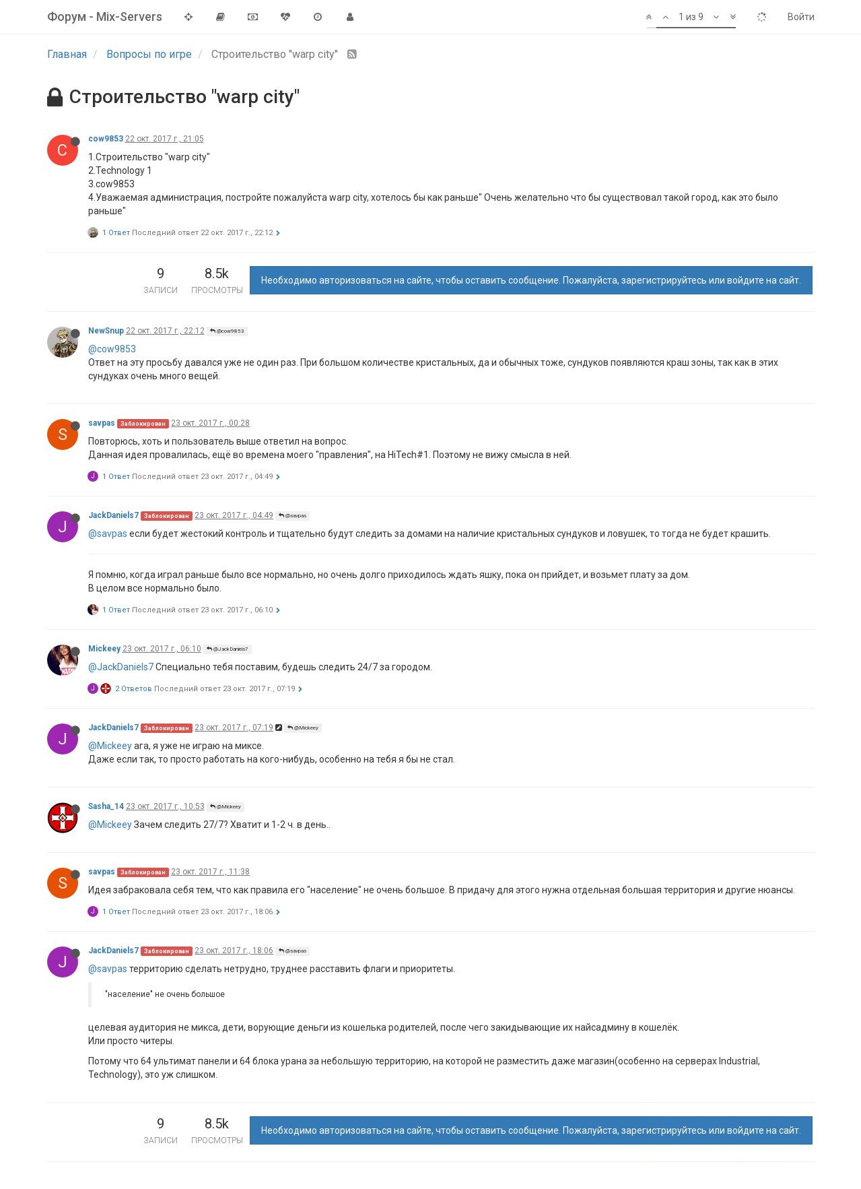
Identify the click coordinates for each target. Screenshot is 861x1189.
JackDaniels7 (113, 515)
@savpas (292, 516)
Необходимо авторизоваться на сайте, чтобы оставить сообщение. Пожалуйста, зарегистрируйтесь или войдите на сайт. (531, 280)
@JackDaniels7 (227, 649)
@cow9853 (227, 331)
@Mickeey (302, 728)
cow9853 (105, 138)
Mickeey (104, 648)
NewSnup (106, 330)
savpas (101, 423)
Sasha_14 (106, 806)
